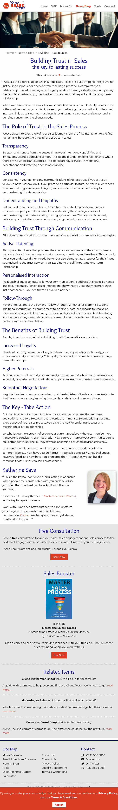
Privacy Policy (107, 793)
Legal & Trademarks (54, 767)
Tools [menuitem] (97, 6)
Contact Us (49, 759)
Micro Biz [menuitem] (66, 6)
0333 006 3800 (93, 755)
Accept (59, 804)
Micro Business (12, 755)
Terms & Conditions (64, 797)
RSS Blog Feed (93, 767)
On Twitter (90, 763)
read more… (10, 711)
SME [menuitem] (54, 6)
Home (10, 52)
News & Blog (26, 52)
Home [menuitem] (43, 6)
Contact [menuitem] (109, 6)
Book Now (59, 556)
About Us (48, 755)
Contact (25, 515)
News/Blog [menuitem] (83, 6)
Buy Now (59, 655)
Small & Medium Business (19, 759)
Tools (5, 767)
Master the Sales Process (60, 496)
